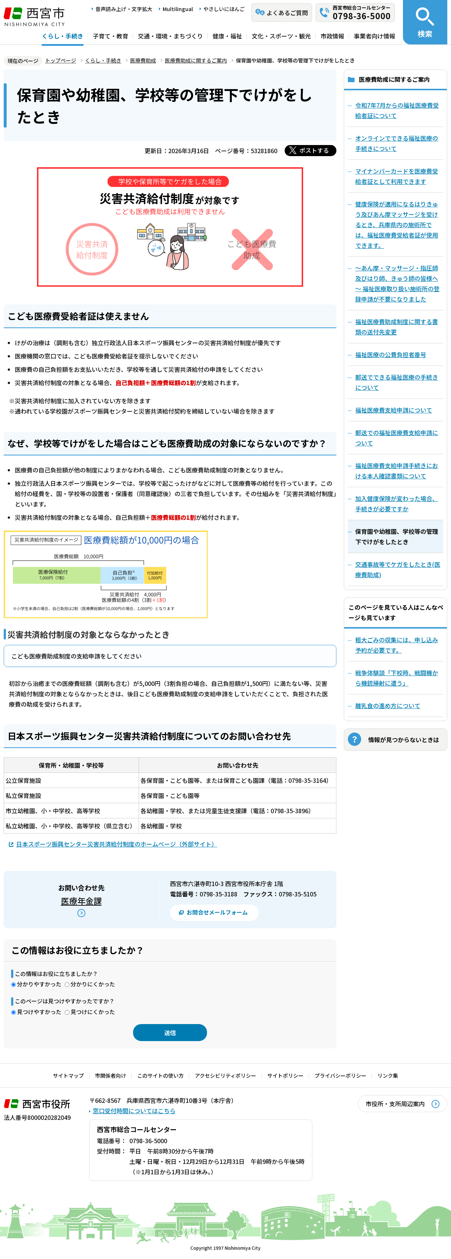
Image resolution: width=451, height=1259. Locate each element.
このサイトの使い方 (160, 1075)
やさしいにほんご (224, 9)
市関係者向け (110, 1075)
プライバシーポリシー (340, 1075)
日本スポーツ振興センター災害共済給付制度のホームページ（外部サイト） (116, 843)
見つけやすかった (39, 1012)
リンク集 (387, 1075)
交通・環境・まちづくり (170, 35)
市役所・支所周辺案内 (395, 1103)
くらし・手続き (62, 35)
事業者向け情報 (374, 35)
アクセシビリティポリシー (225, 1075)
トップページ (60, 60)
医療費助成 (143, 60)
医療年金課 (81, 900)
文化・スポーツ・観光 (281, 35)
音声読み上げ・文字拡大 (123, 9)
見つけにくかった (93, 1012)
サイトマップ (68, 1075)
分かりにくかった (93, 984)
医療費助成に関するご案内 (196, 60)
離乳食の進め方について (387, 705)
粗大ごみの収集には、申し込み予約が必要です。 (396, 644)
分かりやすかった (39, 984)
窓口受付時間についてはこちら (134, 1110)
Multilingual (178, 9)
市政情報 (332, 35)
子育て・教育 (110, 35)
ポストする (314, 150)
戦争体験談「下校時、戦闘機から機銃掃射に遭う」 (396, 677)
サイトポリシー (285, 1075)
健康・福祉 (227, 35)
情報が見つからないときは (403, 739)
